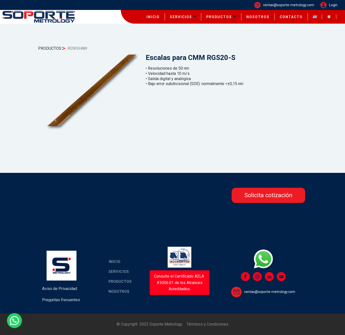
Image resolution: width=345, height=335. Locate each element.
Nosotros (119, 291)
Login (333, 5)
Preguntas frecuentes (61, 299)
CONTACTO (291, 17)
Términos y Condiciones (207, 324)
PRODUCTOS (221, 17)
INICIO (153, 17)
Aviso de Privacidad (59, 288)
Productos (120, 281)
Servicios (119, 271)
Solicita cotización (268, 195)
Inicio (115, 261)
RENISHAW (77, 48)
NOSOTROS (258, 17)
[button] (14, 320)
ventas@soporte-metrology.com (288, 5)
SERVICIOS (183, 17)
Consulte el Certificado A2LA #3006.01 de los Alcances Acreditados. (179, 282)
